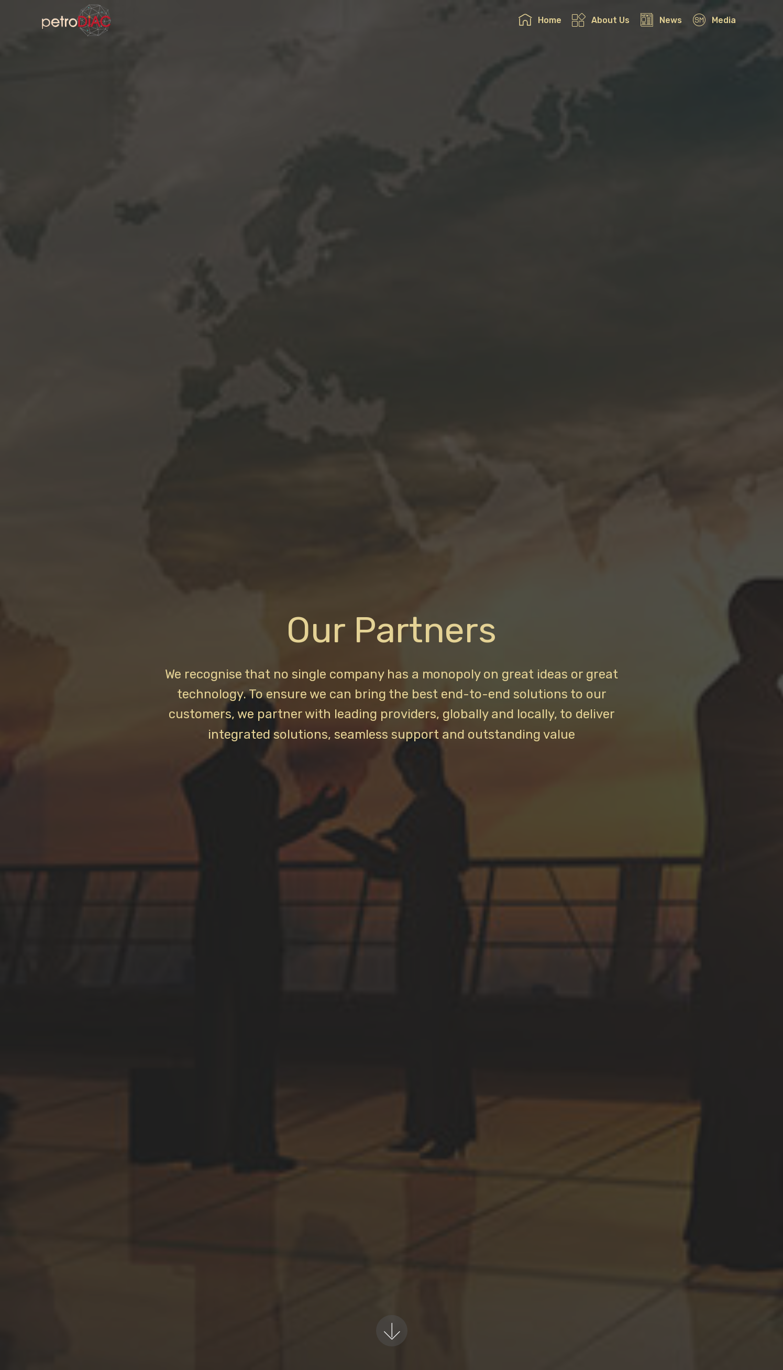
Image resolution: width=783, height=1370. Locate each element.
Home (540, 20)
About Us (600, 20)
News (660, 20)
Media (713, 20)
